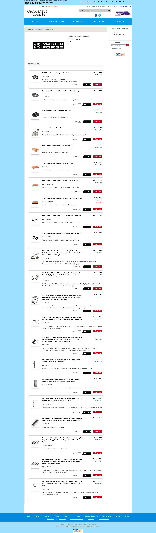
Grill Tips (118, 516)
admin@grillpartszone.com (123, 6)
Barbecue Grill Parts (104, 519)
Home (28, 516)
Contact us (56, 516)
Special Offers (78, 21)
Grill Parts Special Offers (118, 34)
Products (37, 516)
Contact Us (120, 21)
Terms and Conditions (105, 516)
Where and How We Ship (76, 519)
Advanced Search (116, 48)
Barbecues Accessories (56, 21)
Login (96, 2)
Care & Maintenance (99, 21)
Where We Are (50, 519)
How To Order (91, 519)
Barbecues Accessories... (118, 37)
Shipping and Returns (90, 516)
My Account (83, 2)
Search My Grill (67, 516)
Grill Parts (35, 21)
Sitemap (127, 516)
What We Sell (62, 519)
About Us (46, 516)
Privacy (78, 516)
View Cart (91, 2)
